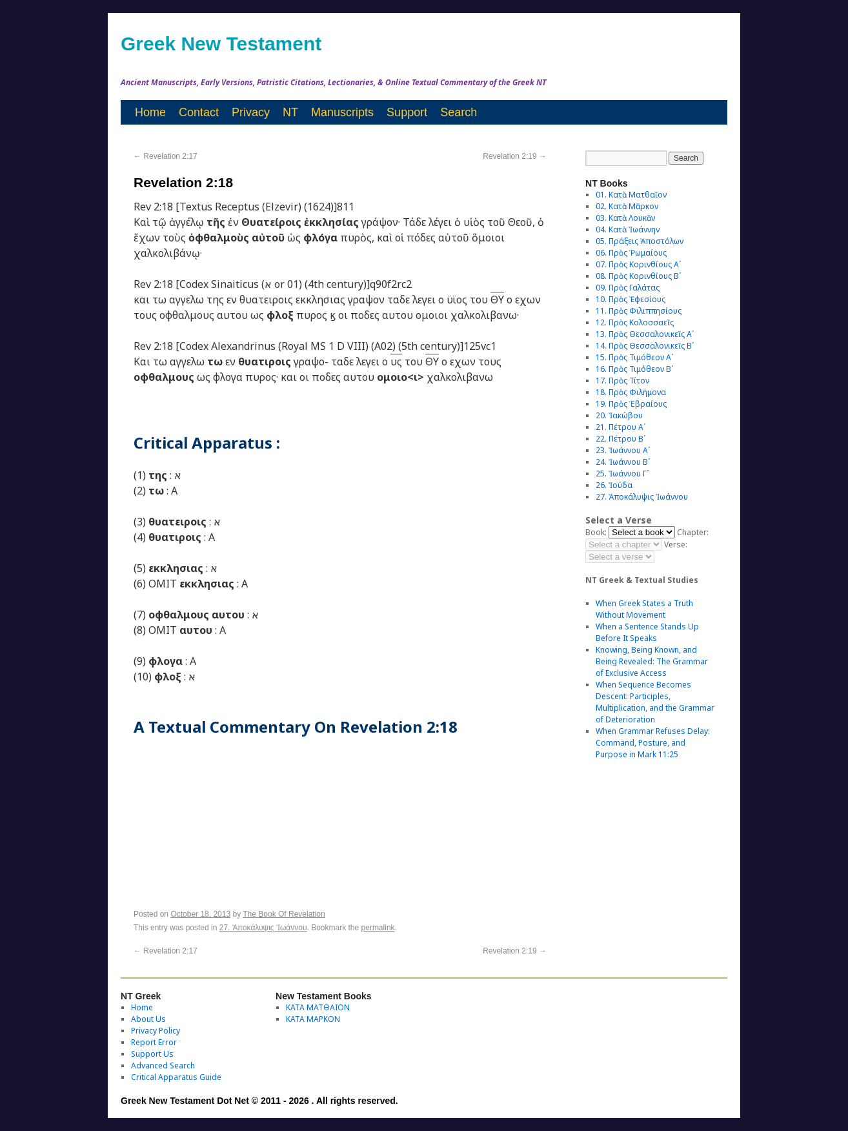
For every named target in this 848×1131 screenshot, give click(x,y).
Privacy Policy (155, 1030)
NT (290, 112)
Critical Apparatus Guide (176, 1077)
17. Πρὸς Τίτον (622, 380)
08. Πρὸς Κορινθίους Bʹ (638, 275)
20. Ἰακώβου (619, 415)
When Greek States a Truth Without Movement (644, 609)
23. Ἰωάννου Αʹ (623, 450)
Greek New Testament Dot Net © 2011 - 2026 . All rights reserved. (259, 1100)
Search (458, 112)
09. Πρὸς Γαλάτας (628, 287)
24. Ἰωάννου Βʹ (623, 461)
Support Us (152, 1053)
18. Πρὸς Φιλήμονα (631, 392)
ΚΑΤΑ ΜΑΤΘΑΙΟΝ (318, 1007)
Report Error (154, 1042)
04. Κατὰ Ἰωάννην (628, 229)
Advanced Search (163, 1065)
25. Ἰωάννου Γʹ (622, 473)
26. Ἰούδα (614, 485)
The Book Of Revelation (284, 914)
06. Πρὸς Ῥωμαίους (631, 252)
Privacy (251, 112)
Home (150, 112)
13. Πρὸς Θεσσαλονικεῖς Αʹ (645, 334)
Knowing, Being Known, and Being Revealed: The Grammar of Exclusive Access (652, 661)
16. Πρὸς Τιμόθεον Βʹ (634, 368)
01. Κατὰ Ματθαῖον (631, 194)
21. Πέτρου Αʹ (620, 427)
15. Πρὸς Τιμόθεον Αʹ (634, 357)
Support (407, 112)
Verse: (675, 544)
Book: (596, 532)
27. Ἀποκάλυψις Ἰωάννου (263, 927)
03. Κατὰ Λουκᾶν (625, 217)
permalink (378, 927)
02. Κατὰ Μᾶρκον (627, 206)
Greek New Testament (221, 43)
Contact (199, 112)
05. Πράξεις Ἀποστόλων (639, 241)
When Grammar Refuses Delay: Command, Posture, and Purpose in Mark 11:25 (653, 743)
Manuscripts (342, 112)
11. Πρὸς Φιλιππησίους (638, 310)
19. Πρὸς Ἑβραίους (631, 403)
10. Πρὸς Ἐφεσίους (630, 299)
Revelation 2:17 (165, 156)
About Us (148, 1019)
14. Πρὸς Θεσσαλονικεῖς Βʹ (645, 345)
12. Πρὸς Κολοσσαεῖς (635, 322)
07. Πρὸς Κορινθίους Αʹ (638, 264)
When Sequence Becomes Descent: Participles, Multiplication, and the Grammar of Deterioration (655, 702)
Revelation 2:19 (515, 156)
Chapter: (693, 532)
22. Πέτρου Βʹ (620, 438)
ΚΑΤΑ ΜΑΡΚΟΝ (313, 1019)
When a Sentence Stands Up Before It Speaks (647, 632)
